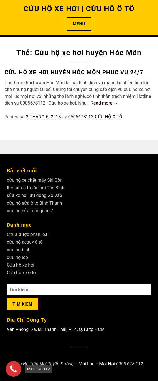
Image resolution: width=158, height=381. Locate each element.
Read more (104, 103)
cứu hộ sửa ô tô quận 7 (30, 210)
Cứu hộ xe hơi (20, 265)
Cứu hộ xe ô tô (21, 272)
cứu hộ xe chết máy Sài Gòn (35, 180)
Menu (79, 23)
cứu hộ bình (19, 249)
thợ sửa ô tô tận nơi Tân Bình (35, 187)
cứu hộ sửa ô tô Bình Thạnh (34, 203)
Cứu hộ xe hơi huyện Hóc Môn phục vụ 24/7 (74, 72)
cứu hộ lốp (17, 257)
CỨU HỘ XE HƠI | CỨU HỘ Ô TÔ (79, 9)
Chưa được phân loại (28, 234)
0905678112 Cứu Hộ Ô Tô (95, 116)
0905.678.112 (129, 364)
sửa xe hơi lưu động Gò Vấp (34, 195)
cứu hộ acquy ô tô (25, 242)
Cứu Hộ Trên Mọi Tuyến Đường (44, 364)
